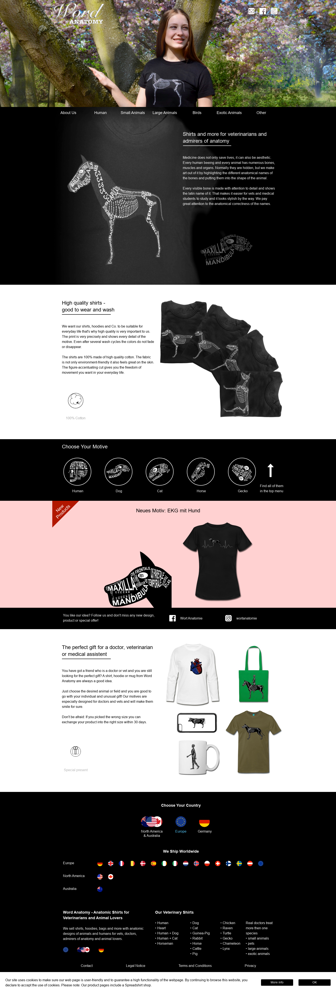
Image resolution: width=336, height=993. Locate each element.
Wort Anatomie (191, 618)
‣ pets (250, 943)
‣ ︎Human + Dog (166, 933)
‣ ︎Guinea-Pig (200, 933)
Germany (205, 831)
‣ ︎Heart (160, 928)
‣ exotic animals (258, 954)
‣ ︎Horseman (164, 943)
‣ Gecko (226, 938)
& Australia (152, 835)
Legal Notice (135, 966)
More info (277, 982)
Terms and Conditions (195, 966)
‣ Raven (226, 928)
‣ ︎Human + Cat (166, 938)
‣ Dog (194, 923)
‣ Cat (194, 928)
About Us (68, 112)
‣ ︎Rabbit (196, 938)
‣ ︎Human (161, 923)
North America (152, 831)
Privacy (250, 966)
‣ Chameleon (230, 943)
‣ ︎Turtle (225, 933)
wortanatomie (246, 618)
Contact (87, 966)
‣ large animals (257, 948)
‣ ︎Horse (196, 943)
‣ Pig (194, 954)
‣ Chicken (227, 923)
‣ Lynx (225, 948)
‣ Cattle (195, 948)
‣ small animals (257, 938)
